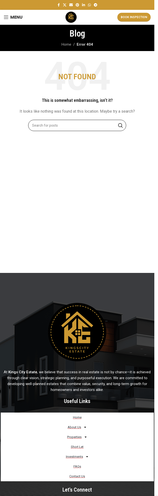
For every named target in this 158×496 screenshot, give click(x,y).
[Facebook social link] (58, 5)
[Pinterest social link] (77, 5)
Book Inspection (134, 17)
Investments (77, 457)
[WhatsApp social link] (89, 5)
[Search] (77, 125)
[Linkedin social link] (83, 5)
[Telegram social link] (95, 5)
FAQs (77, 466)
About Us (77, 427)
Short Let (77, 447)
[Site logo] (71, 17)
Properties (77, 437)
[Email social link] (71, 5)
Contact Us (77, 476)
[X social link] (64, 5)
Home (66, 44)
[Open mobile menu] (13, 17)
